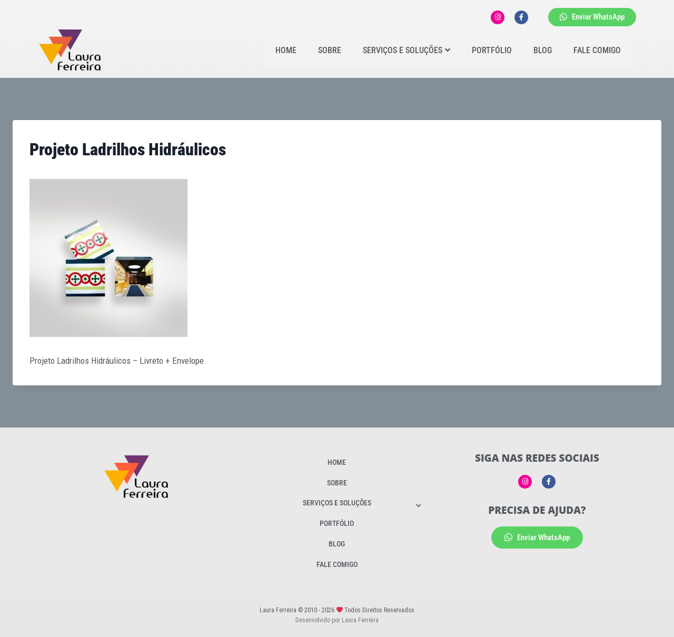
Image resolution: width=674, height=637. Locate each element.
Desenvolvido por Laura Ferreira (337, 620)
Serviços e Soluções (406, 50)
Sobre (329, 50)
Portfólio (492, 50)
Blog (542, 50)
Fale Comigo (597, 50)
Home (285, 50)
